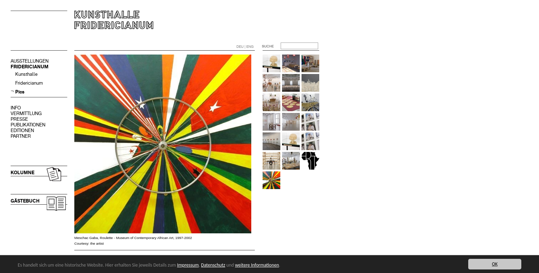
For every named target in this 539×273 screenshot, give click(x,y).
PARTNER (21, 136)
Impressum (188, 265)
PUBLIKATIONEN (28, 124)
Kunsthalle (26, 74)
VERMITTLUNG (26, 113)
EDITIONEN (22, 130)
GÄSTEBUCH (25, 201)
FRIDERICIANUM (29, 66)
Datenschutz (213, 265)
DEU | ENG (245, 47)
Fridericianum (29, 83)
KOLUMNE (22, 172)
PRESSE (19, 119)
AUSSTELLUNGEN (29, 61)
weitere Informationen (257, 265)
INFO (16, 107)
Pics (19, 92)
